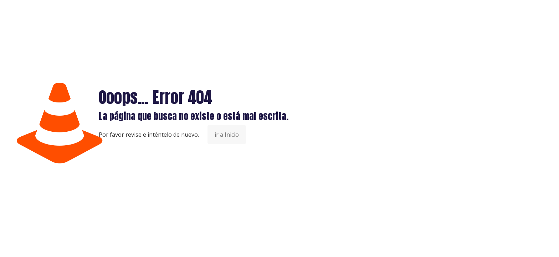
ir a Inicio (227, 134)
